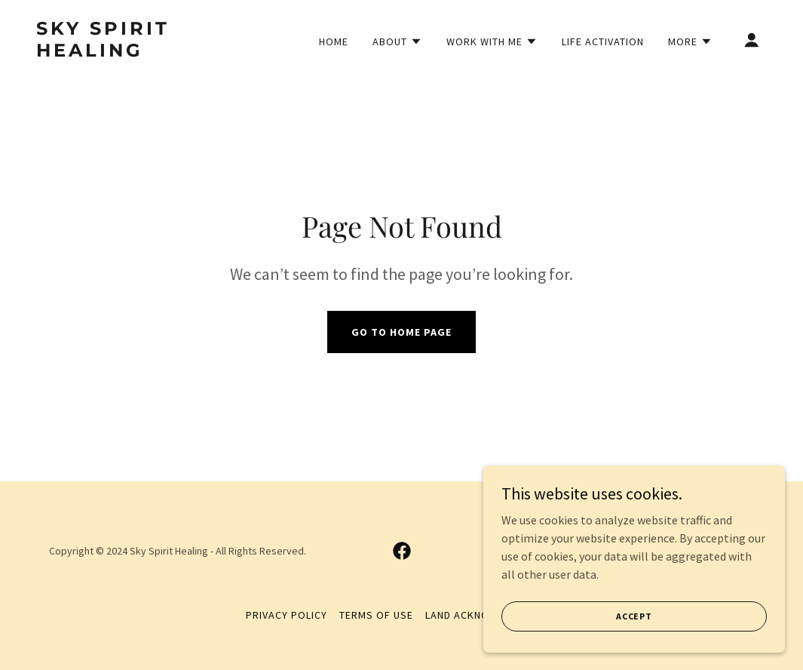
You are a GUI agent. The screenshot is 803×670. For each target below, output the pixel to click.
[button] (397, 41)
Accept (634, 616)
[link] (138, 52)
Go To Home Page (401, 332)
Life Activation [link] (603, 41)
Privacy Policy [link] (286, 615)
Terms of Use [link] (376, 615)
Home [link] (333, 41)
